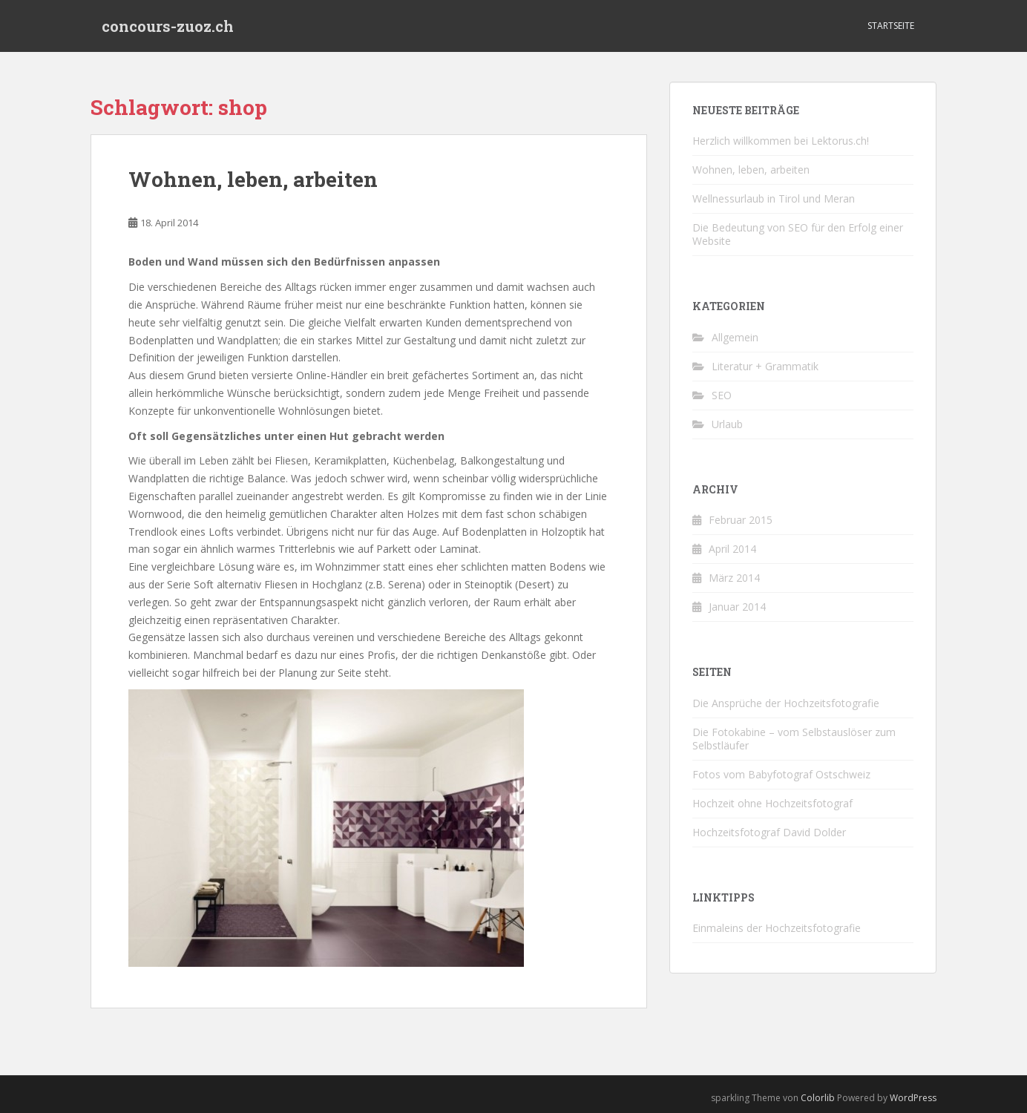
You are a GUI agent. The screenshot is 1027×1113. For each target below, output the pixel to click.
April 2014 (732, 549)
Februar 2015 (740, 520)
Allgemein (735, 337)
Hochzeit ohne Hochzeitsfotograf (772, 803)
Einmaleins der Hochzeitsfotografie (776, 928)
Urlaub (727, 424)
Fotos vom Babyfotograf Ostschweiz (781, 774)
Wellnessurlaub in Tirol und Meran (773, 198)
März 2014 (734, 578)
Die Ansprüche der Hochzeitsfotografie (785, 703)
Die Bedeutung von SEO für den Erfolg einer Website (797, 234)
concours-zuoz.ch (168, 26)
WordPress (913, 1097)
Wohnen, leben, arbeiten (253, 179)
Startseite (890, 25)
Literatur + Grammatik (765, 366)
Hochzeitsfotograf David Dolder (769, 832)
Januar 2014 (737, 607)
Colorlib (818, 1097)
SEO (722, 395)
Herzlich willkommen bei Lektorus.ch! (780, 141)
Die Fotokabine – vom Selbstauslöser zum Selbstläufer (794, 738)
